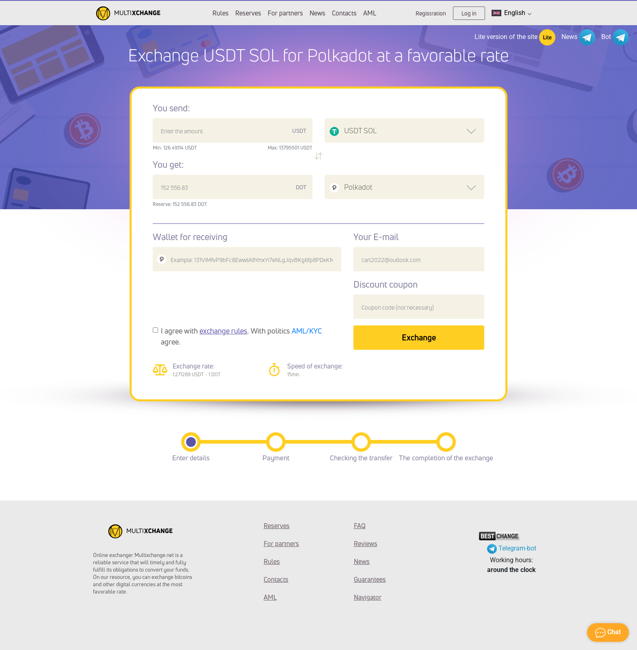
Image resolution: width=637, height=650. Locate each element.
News (317, 13)
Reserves (248, 13)
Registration (431, 13)
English (511, 13)
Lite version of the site (514, 37)
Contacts (344, 13)
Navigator (367, 597)
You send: (171, 108)
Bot (615, 37)
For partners (285, 13)
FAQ (360, 525)
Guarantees (370, 579)
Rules (220, 13)
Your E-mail (376, 237)
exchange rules (223, 331)
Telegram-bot (511, 548)
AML (369, 13)
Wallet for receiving (190, 237)
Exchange (419, 337)
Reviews (365, 543)
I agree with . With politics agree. (241, 336)
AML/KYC (307, 331)
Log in (469, 13)
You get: (168, 164)
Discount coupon (385, 284)
